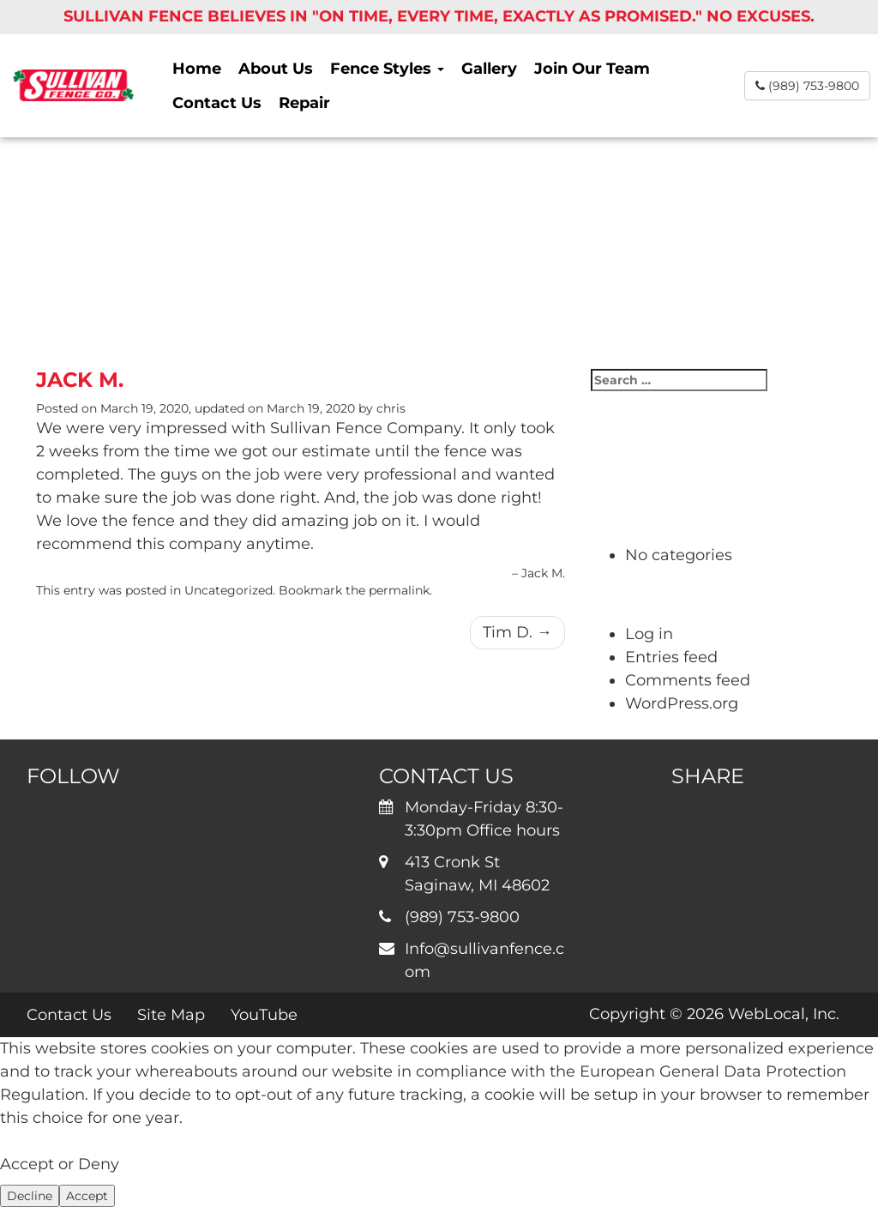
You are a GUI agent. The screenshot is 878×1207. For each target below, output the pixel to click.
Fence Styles (387, 68)
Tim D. (517, 632)
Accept (87, 1196)
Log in (649, 634)
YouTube (264, 1014)
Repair (304, 103)
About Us (275, 68)
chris (391, 408)
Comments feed (687, 680)
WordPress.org (681, 703)
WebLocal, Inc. (783, 1014)
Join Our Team (592, 68)
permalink (399, 590)
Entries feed (671, 657)
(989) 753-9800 (807, 86)
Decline (29, 1196)
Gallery (489, 68)
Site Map (171, 1014)
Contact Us (217, 103)
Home (196, 68)
